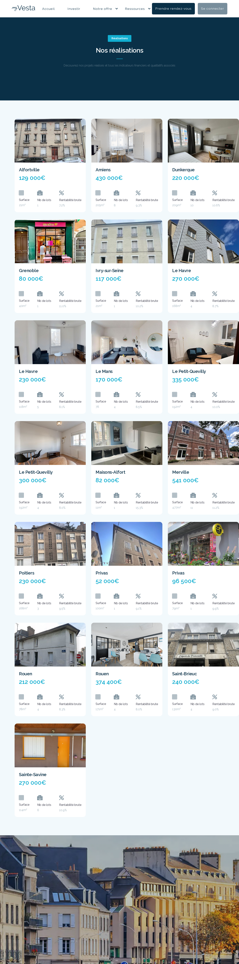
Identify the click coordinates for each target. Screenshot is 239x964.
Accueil (48, 9)
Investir (74, 9)
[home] (23, 8)
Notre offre (102, 9)
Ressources (135, 9)
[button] (103, 8)
